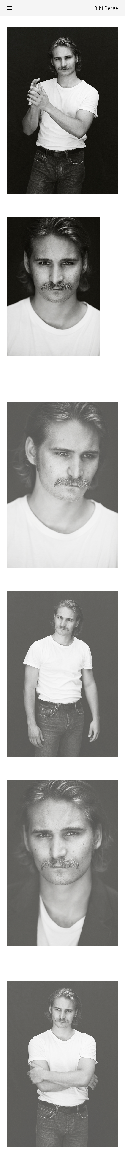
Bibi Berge (106, 8)
